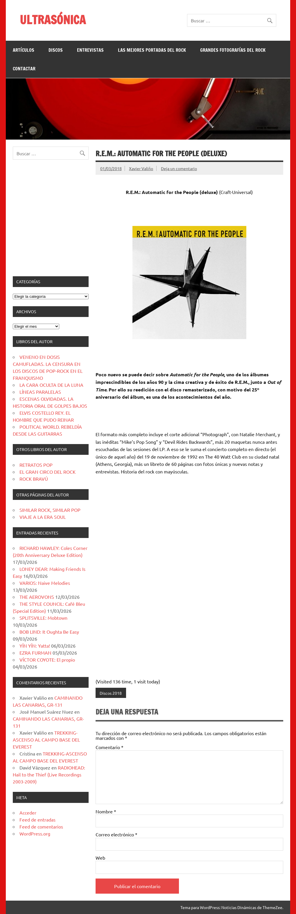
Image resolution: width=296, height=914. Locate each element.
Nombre (106, 811)
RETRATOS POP (36, 465)
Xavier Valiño (141, 168)
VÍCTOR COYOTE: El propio (47, 659)
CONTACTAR (24, 68)
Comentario (109, 747)
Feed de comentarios (41, 826)
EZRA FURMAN (35, 652)
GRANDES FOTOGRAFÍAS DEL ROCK (232, 50)
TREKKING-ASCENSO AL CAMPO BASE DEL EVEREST (46, 739)
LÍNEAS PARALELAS (40, 392)
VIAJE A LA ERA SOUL (42, 517)
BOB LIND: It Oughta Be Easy (49, 632)
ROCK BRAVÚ (33, 479)
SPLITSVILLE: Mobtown (43, 618)
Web (100, 857)
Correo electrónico (116, 834)
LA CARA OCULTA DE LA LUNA (51, 385)
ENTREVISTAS (90, 50)
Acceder (27, 812)
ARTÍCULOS (23, 50)
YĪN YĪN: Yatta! (34, 645)
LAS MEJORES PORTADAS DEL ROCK (152, 50)
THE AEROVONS (36, 597)
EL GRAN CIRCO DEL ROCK (47, 472)
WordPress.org (34, 833)
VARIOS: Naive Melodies (44, 583)
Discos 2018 (111, 693)
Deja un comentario (179, 168)
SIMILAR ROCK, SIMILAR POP (49, 510)
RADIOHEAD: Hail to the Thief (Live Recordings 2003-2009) (49, 774)
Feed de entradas (37, 819)
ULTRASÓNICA (53, 19)
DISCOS (56, 50)
